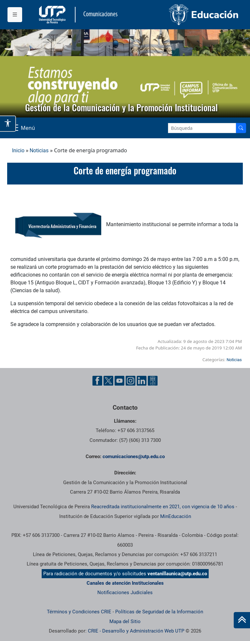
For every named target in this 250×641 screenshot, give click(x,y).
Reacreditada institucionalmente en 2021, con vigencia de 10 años (162, 507)
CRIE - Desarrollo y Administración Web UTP (136, 631)
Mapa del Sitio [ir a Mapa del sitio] (125, 621)
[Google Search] (202, 128)
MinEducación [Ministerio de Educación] (175, 516)
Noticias (39, 150)
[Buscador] (241, 128)
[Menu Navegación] (22, 127)
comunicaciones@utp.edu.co (134, 456)
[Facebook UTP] (97, 381)
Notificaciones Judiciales (125, 592)
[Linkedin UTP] (141, 381)
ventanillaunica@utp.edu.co (177, 574)
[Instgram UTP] (130, 381)
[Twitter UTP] (108, 381)
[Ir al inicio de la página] (242, 620)
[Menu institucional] (14, 14)
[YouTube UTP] (119, 381)
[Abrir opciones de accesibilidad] (8, 124)
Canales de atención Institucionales (125, 583)
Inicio (18, 150)
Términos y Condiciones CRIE (79, 612)
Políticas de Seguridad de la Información (159, 612)
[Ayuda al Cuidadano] (153, 381)
